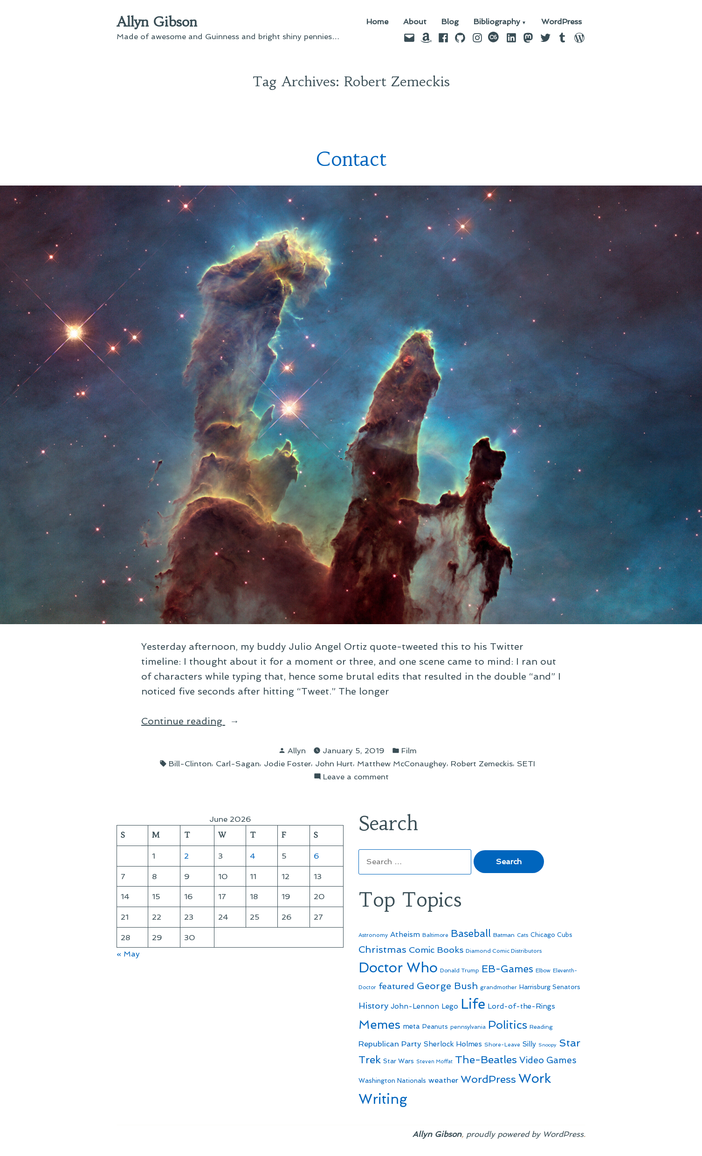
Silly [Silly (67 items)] (529, 1044)
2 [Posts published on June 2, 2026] (186, 855)
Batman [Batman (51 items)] (504, 934)
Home (377, 22)
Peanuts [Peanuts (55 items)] (435, 1026)
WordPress (561, 22)
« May (128, 953)
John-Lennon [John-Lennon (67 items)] (415, 1006)
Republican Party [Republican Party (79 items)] (389, 1043)
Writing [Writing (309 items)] (382, 1099)
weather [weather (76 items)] (443, 1080)
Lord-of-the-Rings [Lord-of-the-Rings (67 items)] (521, 1006)
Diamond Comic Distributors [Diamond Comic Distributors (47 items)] (504, 951)
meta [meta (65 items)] (411, 1026)
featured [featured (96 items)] (396, 986)
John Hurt (334, 763)
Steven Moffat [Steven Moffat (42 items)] (434, 1062)
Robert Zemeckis (482, 763)
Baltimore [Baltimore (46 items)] (435, 935)
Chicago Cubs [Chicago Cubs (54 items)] (551, 934)
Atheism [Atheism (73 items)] (405, 934)
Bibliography (497, 22)
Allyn (297, 750)
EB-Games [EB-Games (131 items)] (507, 969)
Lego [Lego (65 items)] (449, 1006)
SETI (526, 763)
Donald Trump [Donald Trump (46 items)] (459, 970)
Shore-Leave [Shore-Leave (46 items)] (502, 1044)
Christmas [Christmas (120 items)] (382, 949)
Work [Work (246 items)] (534, 1078)
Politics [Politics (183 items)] (507, 1025)
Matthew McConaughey (402, 763)
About (415, 22)
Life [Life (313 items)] (473, 1004)
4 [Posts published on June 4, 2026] (252, 855)
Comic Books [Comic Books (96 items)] (436, 950)
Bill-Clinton (190, 763)
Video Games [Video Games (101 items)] (548, 1060)
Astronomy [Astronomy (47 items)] (373, 935)
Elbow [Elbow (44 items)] (543, 970)
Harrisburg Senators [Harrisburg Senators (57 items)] (549, 987)
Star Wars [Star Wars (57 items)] (398, 1061)
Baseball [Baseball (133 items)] (471, 933)
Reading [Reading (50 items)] (541, 1026)
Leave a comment (356, 777)
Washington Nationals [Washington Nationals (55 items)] (392, 1080)
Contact (351, 159)
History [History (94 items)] (373, 1006)
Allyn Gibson (157, 22)
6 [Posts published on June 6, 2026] (316, 855)
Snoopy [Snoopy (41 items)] (547, 1045)
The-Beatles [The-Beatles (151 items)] (486, 1059)
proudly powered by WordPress (525, 1134)
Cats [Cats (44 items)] (522, 935)
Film (409, 750)
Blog (450, 22)
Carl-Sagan (238, 763)
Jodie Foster (287, 763)
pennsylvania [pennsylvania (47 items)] (468, 1027)
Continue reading (205, 720)
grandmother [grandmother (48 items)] (498, 987)
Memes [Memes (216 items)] (379, 1025)
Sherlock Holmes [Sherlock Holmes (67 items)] (453, 1044)
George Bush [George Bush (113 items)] (447, 985)
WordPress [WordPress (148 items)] (488, 1079)
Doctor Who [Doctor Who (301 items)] (398, 968)
